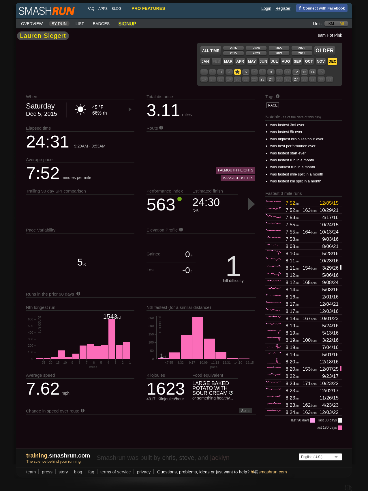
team (31, 471)
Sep (297, 61)
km (331, 23)
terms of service (115, 471)
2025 (233, 53)
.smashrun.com (58, 455)
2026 (233, 48)
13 (304, 72)
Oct (309, 61)
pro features (148, 8)
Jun (263, 61)
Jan (205, 61)
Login (266, 8)
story (63, 471)
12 (296, 72)
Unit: (317, 23)
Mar (228, 61)
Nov (321, 61)
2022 (278, 48)
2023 (256, 53)
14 (312, 72)
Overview (32, 23)
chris (168, 457)
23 (262, 79)
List (80, 23)
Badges (101, 23)
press (47, 471)
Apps (103, 9)
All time (210, 50)
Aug (286, 61)
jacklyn (220, 457)
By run (59, 23)
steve (186, 457)
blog (116, 9)
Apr (240, 61)
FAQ (90, 9)
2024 (256, 48)
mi (342, 23)
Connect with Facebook (320, 8)
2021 (278, 53)
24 (271, 79)
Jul (274, 61)
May (252, 61)
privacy (144, 471)
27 (296, 79)
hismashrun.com (269, 471)
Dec (332, 61)
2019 (301, 53)
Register (282, 8)
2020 (301, 48)
